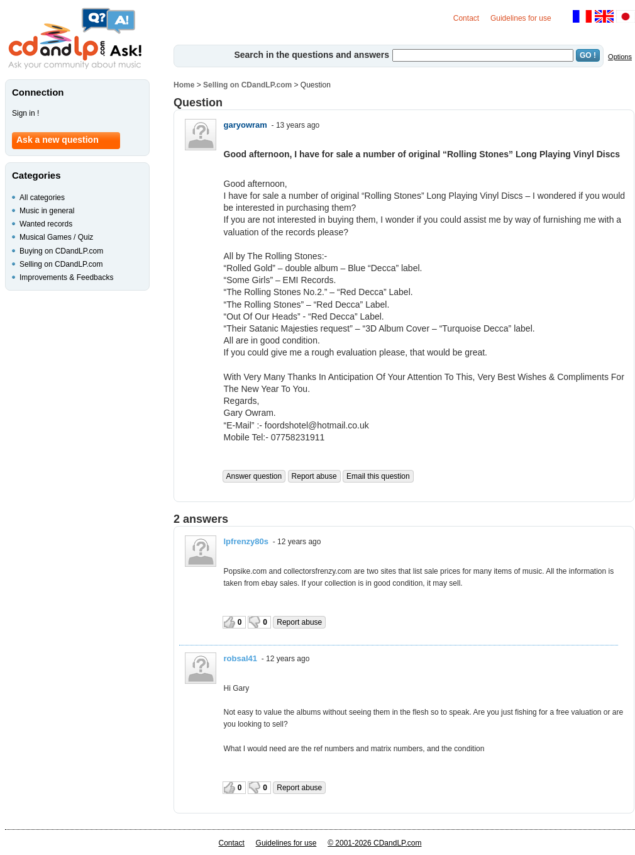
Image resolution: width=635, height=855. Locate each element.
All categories (42, 197)
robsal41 (240, 658)
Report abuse (314, 476)
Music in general (46, 210)
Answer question (254, 476)
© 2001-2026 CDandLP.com (374, 843)
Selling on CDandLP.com (247, 85)
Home (184, 85)
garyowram (245, 125)
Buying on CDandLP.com (61, 251)
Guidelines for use (520, 18)
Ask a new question (57, 140)
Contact (466, 18)
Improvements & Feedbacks (66, 277)
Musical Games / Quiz (56, 237)
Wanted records (45, 224)
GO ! (588, 55)
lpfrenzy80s (246, 541)
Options (620, 56)
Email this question (378, 476)
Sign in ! (25, 113)
